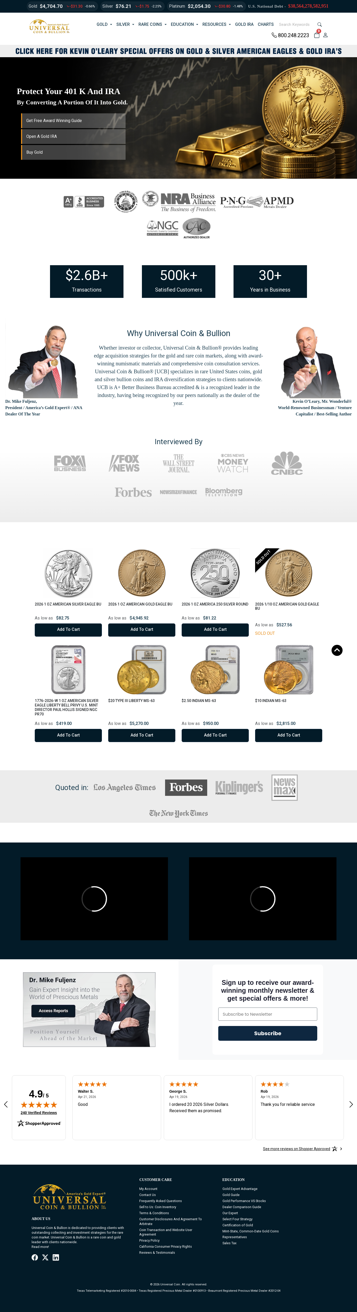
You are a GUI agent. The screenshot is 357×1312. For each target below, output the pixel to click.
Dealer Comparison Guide (241, 1207)
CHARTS (266, 24)
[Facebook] (35, 1257)
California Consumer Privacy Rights (165, 1246)
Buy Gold (34, 152)
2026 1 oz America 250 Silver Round (215, 604)
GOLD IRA (244, 24)
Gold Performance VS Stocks (244, 1201)
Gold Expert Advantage (239, 1189)
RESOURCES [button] (214, 24)
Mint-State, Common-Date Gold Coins (250, 1231)
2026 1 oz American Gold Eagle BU (140, 604)
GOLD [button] (102, 24)
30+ (270, 275)
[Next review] (351, 1104)
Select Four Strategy (237, 1219)
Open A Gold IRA (41, 136)
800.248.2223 (290, 35)
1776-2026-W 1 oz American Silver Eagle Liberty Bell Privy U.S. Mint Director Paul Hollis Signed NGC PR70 (66, 707)
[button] (316, 35)
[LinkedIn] (56, 1257)
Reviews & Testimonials (157, 1253)
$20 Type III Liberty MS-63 (131, 701)
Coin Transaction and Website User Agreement (165, 1232)
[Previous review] (6, 1104)
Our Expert (230, 1213)
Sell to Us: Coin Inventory (157, 1207)
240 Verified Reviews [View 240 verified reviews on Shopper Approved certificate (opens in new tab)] (39, 1112)
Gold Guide (231, 1195)
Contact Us (147, 1195)
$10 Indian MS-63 (270, 701)
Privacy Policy (149, 1240)
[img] (39, 1104)
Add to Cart (68, 629)
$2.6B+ (86, 275)
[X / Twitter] (45, 1257)
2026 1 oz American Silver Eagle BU (68, 604)
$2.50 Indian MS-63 (199, 701)
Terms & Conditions (154, 1213)
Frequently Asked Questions (160, 1201)
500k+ (178, 275)
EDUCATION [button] (182, 24)
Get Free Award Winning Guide (54, 120)
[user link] (325, 35)
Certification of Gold (237, 1225)
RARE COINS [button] (150, 24)
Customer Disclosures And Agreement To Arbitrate (170, 1221)
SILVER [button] (123, 24)
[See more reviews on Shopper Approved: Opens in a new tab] (296, 1149)
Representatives (234, 1237)
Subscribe (267, 1033)
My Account (148, 1189)
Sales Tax (229, 1243)
